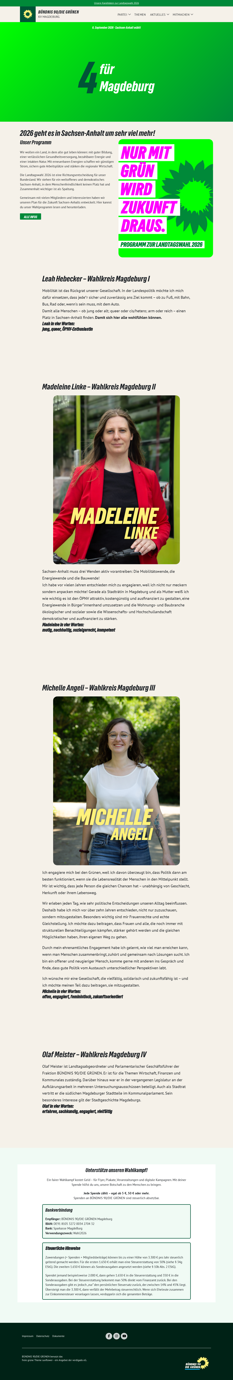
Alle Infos (30, 217)
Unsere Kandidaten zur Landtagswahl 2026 (116, 3)
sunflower (47, 1360)
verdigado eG (79, 1360)
